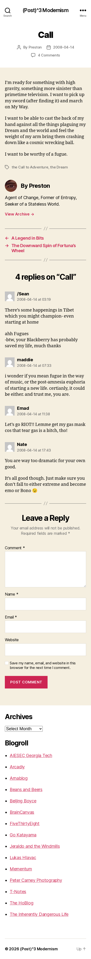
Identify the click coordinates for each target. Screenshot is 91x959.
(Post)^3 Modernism (45, 10)
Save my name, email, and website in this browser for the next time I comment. (43, 665)
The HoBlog (21, 902)
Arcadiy (17, 766)
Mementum (21, 868)
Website (12, 640)
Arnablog (19, 778)
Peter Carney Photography (36, 880)
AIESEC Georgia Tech (31, 755)
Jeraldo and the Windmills (35, 846)
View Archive (19, 214)
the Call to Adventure (30, 167)
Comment (15, 548)
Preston (35, 47)
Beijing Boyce (23, 800)
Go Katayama (23, 834)
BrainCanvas (22, 812)
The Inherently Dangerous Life (39, 914)
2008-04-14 (63, 47)
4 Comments (49, 55)
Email (11, 617)
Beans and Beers (26, 789)
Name (11, 594)
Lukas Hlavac (23, 857)
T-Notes (18, 891)
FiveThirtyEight (25, 823)
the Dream (59, 167)
